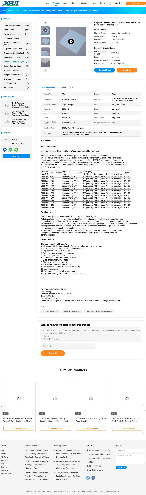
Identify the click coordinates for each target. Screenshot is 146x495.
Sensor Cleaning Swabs (16, 66)
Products (4, 454)
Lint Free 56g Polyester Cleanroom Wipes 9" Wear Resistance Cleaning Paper (18, 421)
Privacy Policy (6, 474)
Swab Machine (16, 87)
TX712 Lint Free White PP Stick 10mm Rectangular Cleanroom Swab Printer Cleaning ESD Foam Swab (37, 454)
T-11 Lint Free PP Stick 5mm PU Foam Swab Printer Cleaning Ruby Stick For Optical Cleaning (36, 476)
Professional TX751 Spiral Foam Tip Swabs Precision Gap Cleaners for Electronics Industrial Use (68, 465)
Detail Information (48, 87)
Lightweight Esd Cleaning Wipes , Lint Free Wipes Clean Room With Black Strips (21, 113)
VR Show (4, 457)
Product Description (65, 87)
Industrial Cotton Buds (16, 57)
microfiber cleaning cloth (72, 311)
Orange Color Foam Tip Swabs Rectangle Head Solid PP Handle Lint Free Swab (68, 453)
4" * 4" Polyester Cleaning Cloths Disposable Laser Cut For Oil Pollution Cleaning (20, 105)
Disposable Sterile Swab (16, 49)
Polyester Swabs (16, 34)
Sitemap (4, 467)
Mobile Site (5, 470)
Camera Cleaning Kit (16, 38)
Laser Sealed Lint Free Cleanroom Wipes (99, 311)
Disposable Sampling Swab (16, 53)
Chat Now (136, 3)
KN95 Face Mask (16, 83)
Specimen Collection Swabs (16, 43)
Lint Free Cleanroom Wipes (16, 62)
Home (3, 450)
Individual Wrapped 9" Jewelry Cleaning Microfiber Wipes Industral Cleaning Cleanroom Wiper (54, 421)
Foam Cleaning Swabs (16, 25)
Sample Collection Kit (16, 74)
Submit (53, 353)
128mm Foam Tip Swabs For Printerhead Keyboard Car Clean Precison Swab (68, 476)
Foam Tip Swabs (16, 29)
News (3, 464)
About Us (4, 460)
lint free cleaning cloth (50, 311)
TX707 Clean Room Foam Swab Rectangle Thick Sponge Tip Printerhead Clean (36, 465)
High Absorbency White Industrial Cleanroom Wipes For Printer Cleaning (20, 121)
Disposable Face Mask (16, 79)
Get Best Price (104, 70)
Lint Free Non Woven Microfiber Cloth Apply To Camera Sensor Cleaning (125, 421)
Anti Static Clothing (16, 70)
